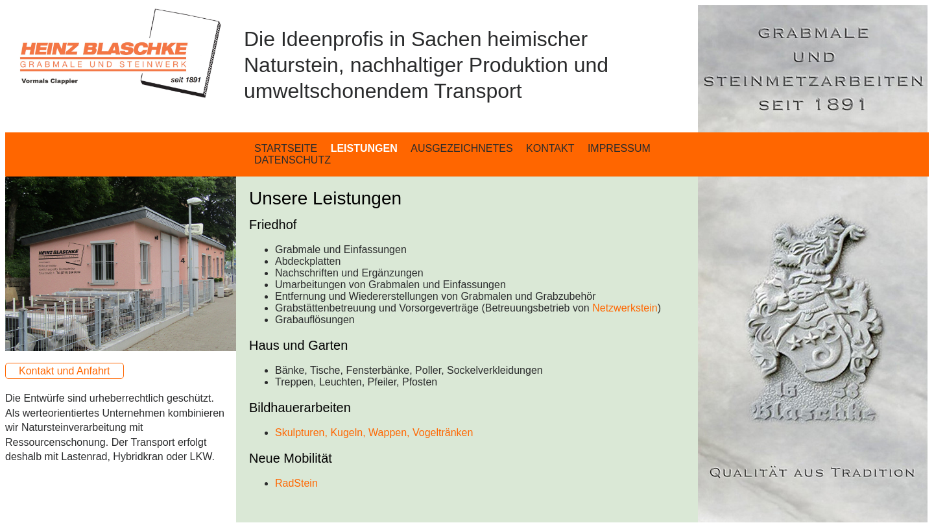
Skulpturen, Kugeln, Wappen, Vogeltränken (374, 432)
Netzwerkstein (624, 307)
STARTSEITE (285, 148)
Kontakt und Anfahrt (64, 370)
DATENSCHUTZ (292, 159)
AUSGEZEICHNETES (461, 148)
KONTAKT (550, 148)
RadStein (296, 483)
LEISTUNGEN (364, 148)
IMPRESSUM (619, 148)
